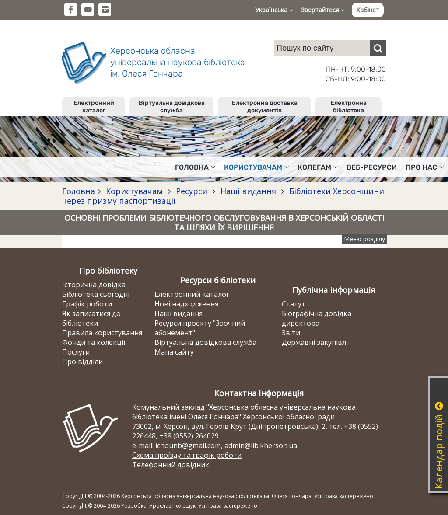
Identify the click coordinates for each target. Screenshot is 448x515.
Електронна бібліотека (348, 106)
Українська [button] (274, 10)
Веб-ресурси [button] (371, 167)
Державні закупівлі (315, 342)
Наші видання (248, 191)
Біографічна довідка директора (316, 318)
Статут (293, 304)
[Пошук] (378, 48)
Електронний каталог (94, 106)
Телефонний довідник (170, 465)
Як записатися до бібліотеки (91, 318)
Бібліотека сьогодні (96, 294)
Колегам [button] (318, 167)
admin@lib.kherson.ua (260, 445)
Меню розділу (364, 239)
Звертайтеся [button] (323, 10)
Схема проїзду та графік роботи (187, 455)
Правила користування (102, 333)
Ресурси (192, 191)
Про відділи (82, 361)
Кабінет (367, 10)
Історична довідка (94, 284)
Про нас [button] (425, 167)
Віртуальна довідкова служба (172, 106)
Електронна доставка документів (265, 106)
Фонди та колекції (93, 342)
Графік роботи (87, 304)
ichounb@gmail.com (188, 445)
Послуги (76, 352)
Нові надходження (186, 304)
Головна (78, 191)
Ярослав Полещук (172, 505)
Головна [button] (195, 167)
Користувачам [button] (256, 167)
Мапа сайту (174, 352)
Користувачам (134, 191)
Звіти (291, 333)
